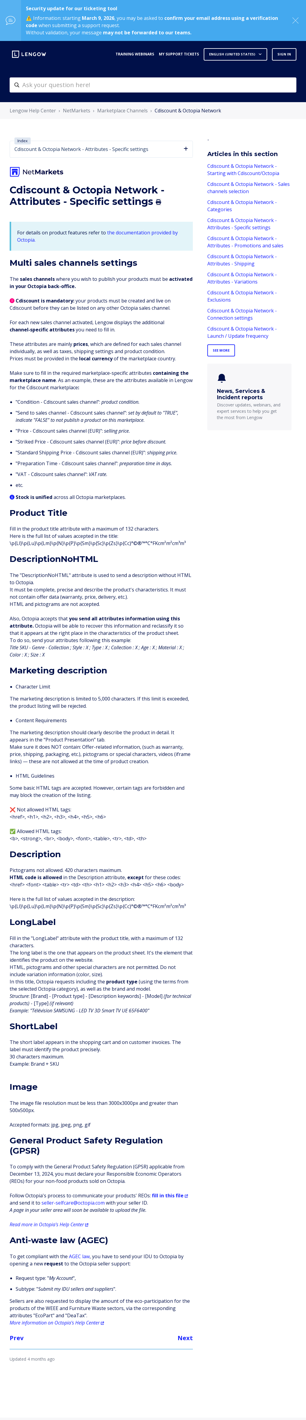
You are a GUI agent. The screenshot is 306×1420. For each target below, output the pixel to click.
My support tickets (179, 54)
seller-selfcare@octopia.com (73, 1202)
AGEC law (79, 1256)
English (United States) (232, 54)
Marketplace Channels (122, 110)
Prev (16, 1338)
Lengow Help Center (33, 110)
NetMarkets (76, 110)
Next (185, 1338)
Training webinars (135, 54)
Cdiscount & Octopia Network (188, 110)
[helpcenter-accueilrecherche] (153, 84)
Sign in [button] (284, 54)
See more (221, 350)
